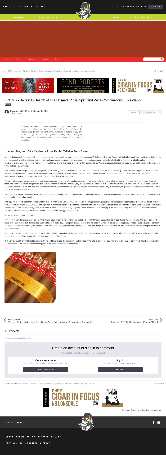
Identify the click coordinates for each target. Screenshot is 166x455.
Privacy (56, 437)
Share (134, 112)
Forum (17, 7)
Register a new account (46, 369)
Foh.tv (28, 7)
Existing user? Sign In (129, 7)
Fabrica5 (19, 17)
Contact (40, 7)
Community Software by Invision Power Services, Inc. (141, 410)
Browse (7, 59)
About (7, 7)
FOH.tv (31, 437)
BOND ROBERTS (48, 17)
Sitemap (45, 443)
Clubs (57, 59)
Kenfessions (143, 17)
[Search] (145, 59)
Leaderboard (32, 59)
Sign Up (156, 7)
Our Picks (45, 59)
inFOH (115, 17)
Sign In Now (120, 369)
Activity (18, 59)
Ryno (27, 111)
